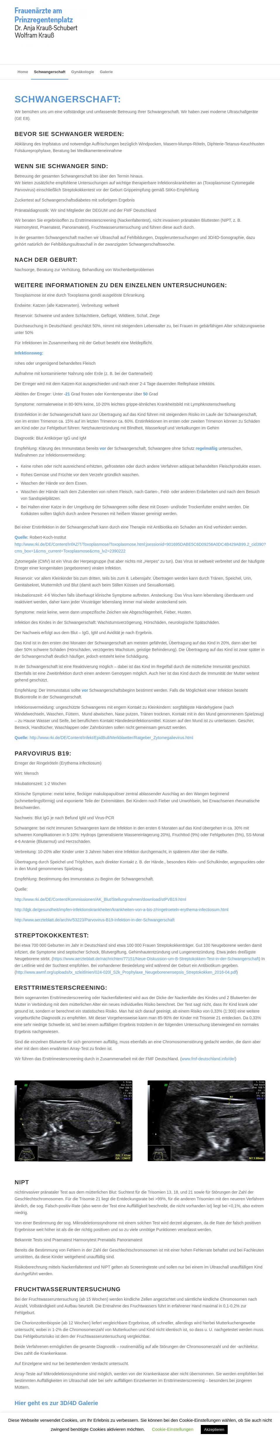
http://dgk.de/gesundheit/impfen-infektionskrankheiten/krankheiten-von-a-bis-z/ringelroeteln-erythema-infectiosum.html (121, 909)
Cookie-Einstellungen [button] (172, 1429)
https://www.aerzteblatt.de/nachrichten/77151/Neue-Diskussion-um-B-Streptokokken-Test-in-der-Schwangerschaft (156, 958)
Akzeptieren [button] (214, 1429)
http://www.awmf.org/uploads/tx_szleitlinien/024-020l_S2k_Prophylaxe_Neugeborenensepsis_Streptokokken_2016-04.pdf (126, 972)
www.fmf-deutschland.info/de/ (208, 1058)
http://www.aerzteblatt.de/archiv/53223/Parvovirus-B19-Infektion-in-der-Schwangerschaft (94, 920)
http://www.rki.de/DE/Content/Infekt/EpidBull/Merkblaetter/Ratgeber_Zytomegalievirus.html (111, 737)
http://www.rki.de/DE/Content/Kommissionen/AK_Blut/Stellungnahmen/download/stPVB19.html (100, 899)
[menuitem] (23, 72)
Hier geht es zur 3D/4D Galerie (56, 1403)
